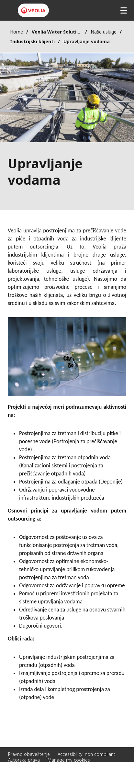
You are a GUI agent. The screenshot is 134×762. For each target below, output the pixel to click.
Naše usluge (104, 32)
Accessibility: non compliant (86, 754)
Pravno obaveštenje (29, 754)
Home (16, 32)
